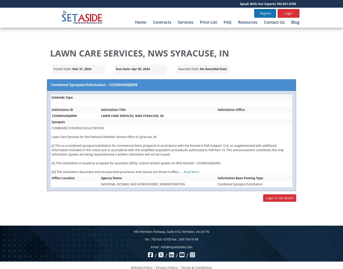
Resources (247, 22)
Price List (208, 22)
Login (288, 13)
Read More (191, 172)
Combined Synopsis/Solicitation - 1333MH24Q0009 (94, 84)
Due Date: (123, 69)
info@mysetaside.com (176, 247)
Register (265, 13)
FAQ (227, 22)
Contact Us (274, 22)
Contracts (162, 22)
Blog (295, 22)
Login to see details (279, 198)
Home (140, 22)
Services (185, 22)
